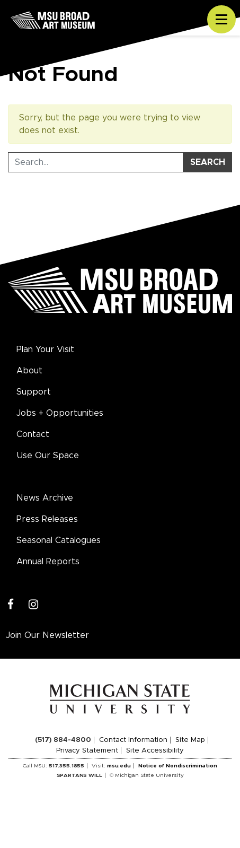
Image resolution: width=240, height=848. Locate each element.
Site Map (190, 740)
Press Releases (47, 519)
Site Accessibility (155, 750)
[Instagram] (33, 604)
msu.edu (119, 765)
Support (33, 392)
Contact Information (133, 740)
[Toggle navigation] (221, 19)
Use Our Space (47, 455)
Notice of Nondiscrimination (177, 765)
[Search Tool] (95, 162)
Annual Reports (47, 561)
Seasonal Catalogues (58, 540)
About (29, 370)
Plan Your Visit (45, 349)
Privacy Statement (87, 750)
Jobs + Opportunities (59, 413)
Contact (32, 434)
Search (207, 162)
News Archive (44, 498)
